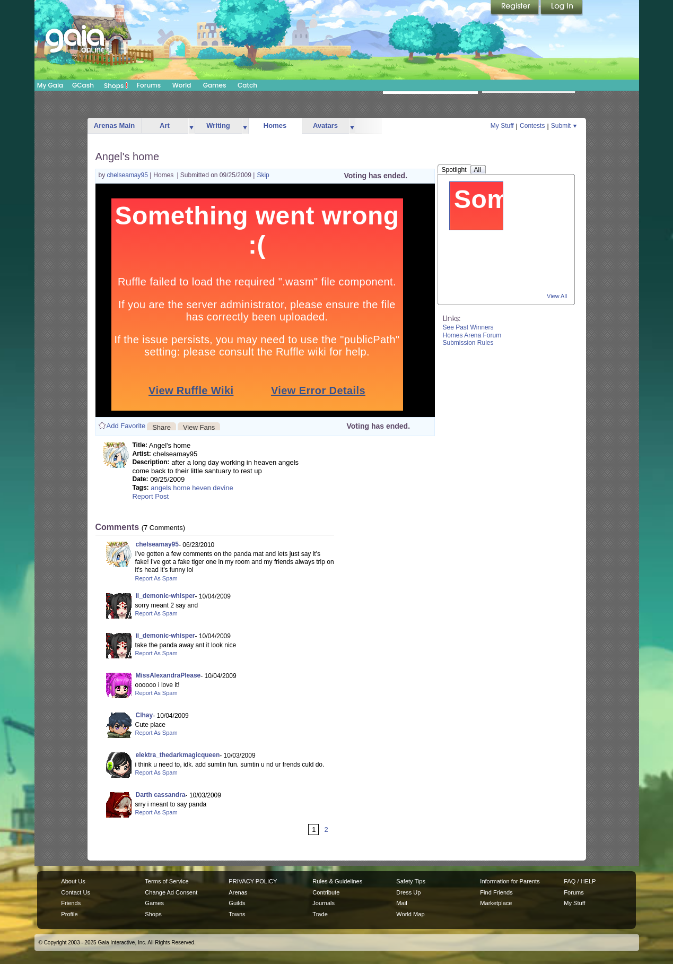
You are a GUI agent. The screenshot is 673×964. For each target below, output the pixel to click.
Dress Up (408, 892)
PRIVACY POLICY (253, 881)
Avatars (325, 125)
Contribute (325, 892)
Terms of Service (166, 881)
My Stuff (502, 125)
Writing (218, 125)
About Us (73, 881)
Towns (237, 914)
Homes (275, 125)
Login (561, 8)
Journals (323, 903)
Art (165, 125)
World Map (410, 914)
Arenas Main (114, 125)
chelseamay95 (128, 175)
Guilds (237, 903)
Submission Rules (468, 342)
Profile (69, 914)
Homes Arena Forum (472, 335)
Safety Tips (410, 881)
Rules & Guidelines (337, 881)
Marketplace (496, 903)
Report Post (151, 496)
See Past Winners (468, 327)
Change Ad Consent (171, 892)
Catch (247, 85)
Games (214, 85)
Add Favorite (126, 426)
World (181, 85)
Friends (71, 903)
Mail (401, 903)
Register (515, 8)
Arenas (238, 892)
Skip (263, 175)
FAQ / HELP (580, 881)
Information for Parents (509, 881)
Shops (116, 85)
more (191, 126)
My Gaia (50, 85)
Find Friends (496, 892)
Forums (149, 85)
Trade (319, 914)
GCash (83, 85)
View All (557, 296)
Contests (532, 125)
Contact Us (75, 892)
